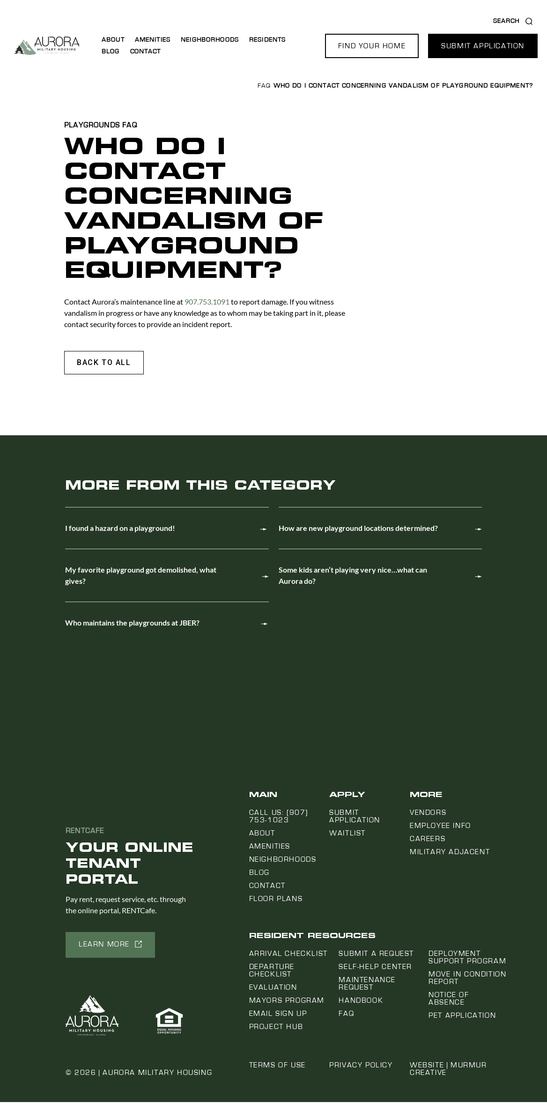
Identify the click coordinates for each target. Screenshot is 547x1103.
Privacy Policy (360, 1066)
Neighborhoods (210, 40)
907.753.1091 (208, 301)
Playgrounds (92, 125)
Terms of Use (277, 1066)
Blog (111, 51)
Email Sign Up (278, 1014)
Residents (267, 40)
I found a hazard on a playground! (120, 528)
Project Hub (276, 1027)
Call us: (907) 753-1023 (278, 817)
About (113, 40)
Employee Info (440, 826)
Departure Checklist (272, 971)
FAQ (264, 85)
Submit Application (354, 817)
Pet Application (462, 1016)
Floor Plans (276, 899)
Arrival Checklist (288, 954)
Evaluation (273, 988)
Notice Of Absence (449, 999)
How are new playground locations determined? (358, 528)
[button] (372, 46)
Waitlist (347, 834)
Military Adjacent (450, 853)
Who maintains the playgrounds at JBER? (132, 623)
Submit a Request (376, 954)
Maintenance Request (367, 984)
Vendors (428, 813)
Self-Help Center (375, 967)
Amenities (152, 40)
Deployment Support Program (467, 958)
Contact (145, 51)
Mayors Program (287, 1001)
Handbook (361, 1001)
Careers (427, 839)
